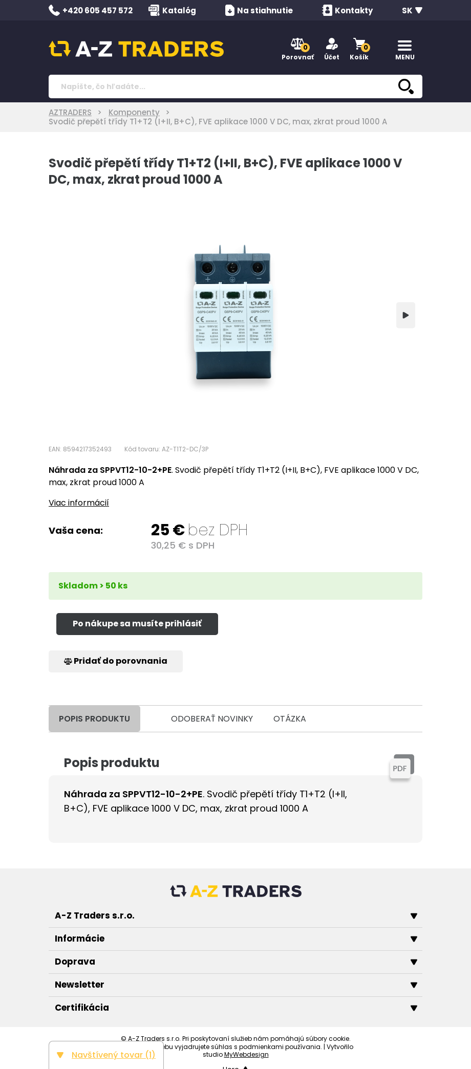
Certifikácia (236, 1007)
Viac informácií (79, 503)
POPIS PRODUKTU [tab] (94, 719)
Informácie (236, 938)
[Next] (405, 315)
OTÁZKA (289, 719)
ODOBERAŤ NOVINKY (212, 719)
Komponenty (134, 112)
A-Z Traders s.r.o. (236, 915)
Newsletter (236, 984)
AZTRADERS (70, 112)
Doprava (236, 961)
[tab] (150, 719)
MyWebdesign (246, 1054)
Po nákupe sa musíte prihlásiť (137, 623)
